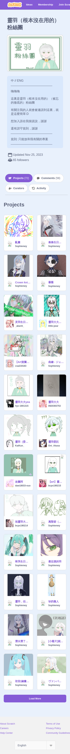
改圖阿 (19, 481)
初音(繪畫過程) (23, 681)
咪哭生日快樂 (23, 561)
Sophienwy (21, 246)
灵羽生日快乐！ (23, 322)
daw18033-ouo (23, 485)
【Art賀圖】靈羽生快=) (23, 361)
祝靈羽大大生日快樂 (23, 521)
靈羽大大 (53, 401)
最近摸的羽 (54, 561)
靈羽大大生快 (56, 322)
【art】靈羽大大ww (56, 481)
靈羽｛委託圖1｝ (23, 441)
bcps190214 (21, 525)
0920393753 (54, 406)
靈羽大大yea (22, 401)
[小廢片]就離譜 (56, 641)
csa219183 (20, 366)
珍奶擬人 (53, 601)
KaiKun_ (19, 445)
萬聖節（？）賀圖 (56, 521)
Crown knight (23, 282)
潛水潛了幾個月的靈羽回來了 (23, 641)
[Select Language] (35, 745)
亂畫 (17, 242)
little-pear (53, 326)
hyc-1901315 (21, 406)
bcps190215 (54, 485)
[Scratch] (14, 4)
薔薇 (51, 282)
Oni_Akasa (54, 445)
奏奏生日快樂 (56, 242)
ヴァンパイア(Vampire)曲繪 (56, 681)
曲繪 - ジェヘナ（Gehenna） (56, 361)
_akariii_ (19, 326)
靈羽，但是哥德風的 (23, 601)
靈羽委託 (53, 441)
